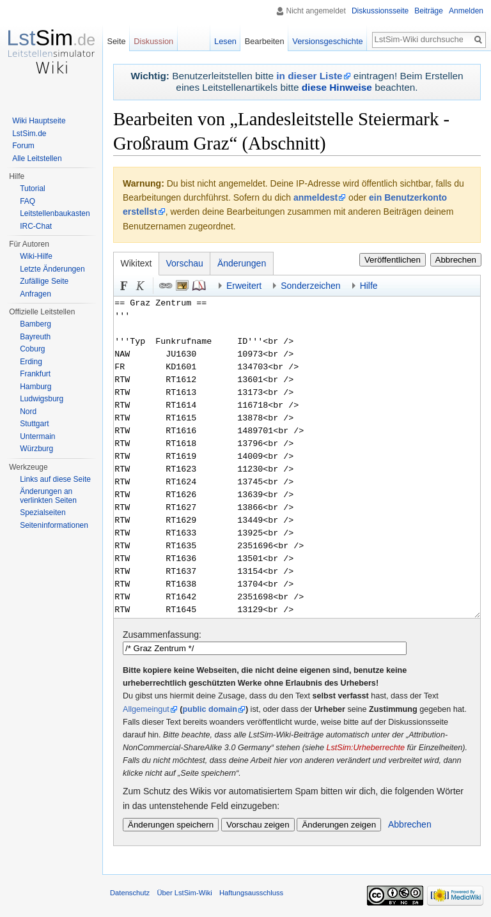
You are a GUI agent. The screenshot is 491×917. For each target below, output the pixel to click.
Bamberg (35, 324)
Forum (23, 145)
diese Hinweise (337, 87)
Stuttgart (34, 423)
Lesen (225, 41)
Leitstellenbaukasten (55, 213)
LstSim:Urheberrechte (365, 747)
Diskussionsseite (380, 10)
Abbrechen (455, 260)
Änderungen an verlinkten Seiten (48, 496)
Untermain (37, 436)
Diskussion (153, 41)
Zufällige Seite (44, 281)
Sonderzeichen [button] (310, 286)
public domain (210, 709)
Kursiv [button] (140, 285)
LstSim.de (29, 133)
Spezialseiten (42, 512)
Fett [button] (124, 285)
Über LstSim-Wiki (184, 893)
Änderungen (241, 263)
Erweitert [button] (243, 286)
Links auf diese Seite (55, 479)
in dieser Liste (309, 75)
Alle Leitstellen (36, 158)
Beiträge (428, 10)
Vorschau (184, 263)
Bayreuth (35, 336)
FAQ (27, 201)
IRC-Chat (36, 226)
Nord (28, 411)
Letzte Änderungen (52, 269)
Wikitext (136, 263)
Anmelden (466, 10)
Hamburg (35, 386)
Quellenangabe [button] (199, 285)
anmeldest (315, 197)
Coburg (32, 348)
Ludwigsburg (41, 398)
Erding (31, 361)
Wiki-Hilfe (36, 256)
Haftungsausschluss (251, 893)
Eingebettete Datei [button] (182, 285)
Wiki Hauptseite (38, 120)
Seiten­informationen (54, 525)
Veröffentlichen (392, 260)
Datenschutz (130, 893)
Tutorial (32, 188)
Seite (116, 41)
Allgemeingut (146, 709)
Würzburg (36, 448)
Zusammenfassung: (162, 634)
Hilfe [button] (369, 286)
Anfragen (35, 293)
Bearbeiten (264, 41)
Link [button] (165, 285)
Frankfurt (35, 373)
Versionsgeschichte (327, 41)
